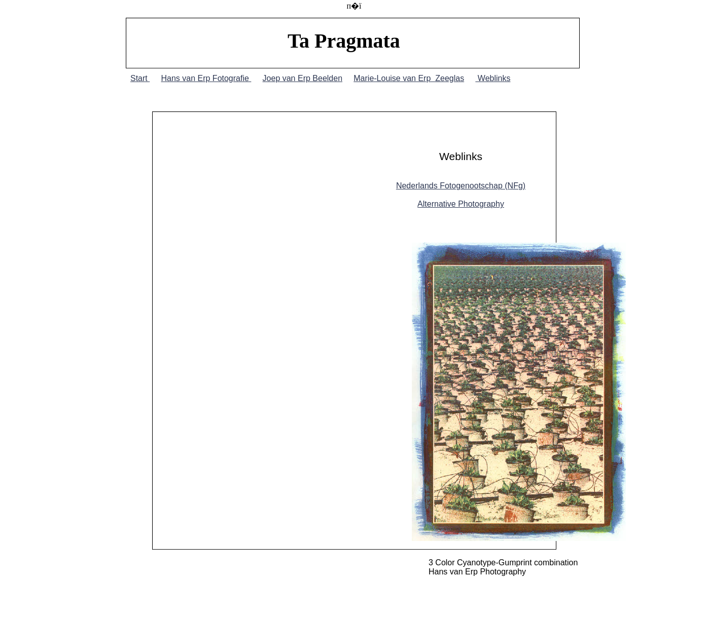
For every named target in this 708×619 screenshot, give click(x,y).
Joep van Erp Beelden (302, 78)
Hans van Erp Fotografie (206, 78)
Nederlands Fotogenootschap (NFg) (460, 185)
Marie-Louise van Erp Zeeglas (408, 78)
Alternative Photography (460, 204)
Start (140, 78)
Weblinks (492, 78)
